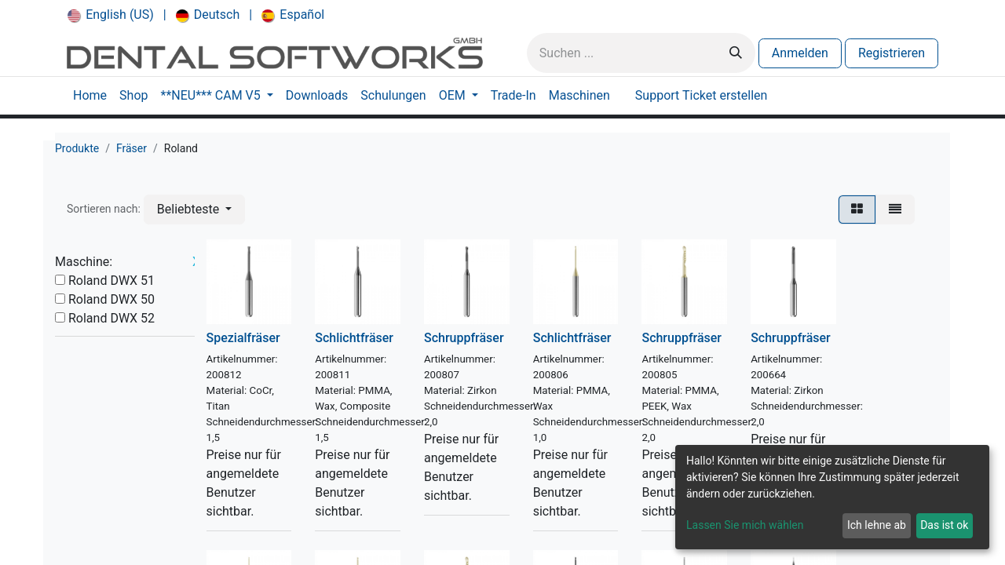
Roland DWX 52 (111, 318)
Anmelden (800, 53)
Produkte (77, 148)
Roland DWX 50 (111, 299)
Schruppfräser (464, 337)
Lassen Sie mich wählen (744, 525)
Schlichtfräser (354, 337)
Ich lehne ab (876, 525)
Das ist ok (944, 525)
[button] (194, 209)
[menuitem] (111, 15)
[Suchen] (735, 53)
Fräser (131, 148)
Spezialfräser (243, 337)
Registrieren (891, 53)
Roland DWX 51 (111, 280)
